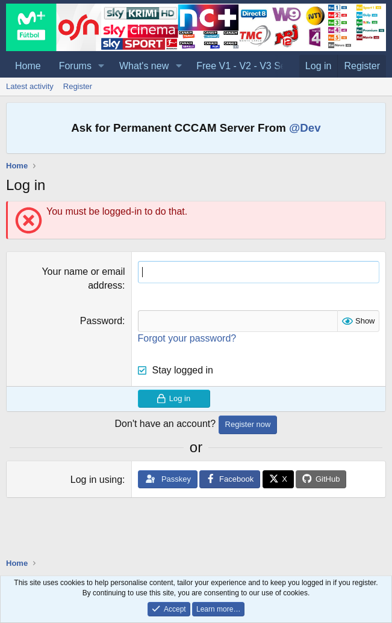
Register (77, 86)
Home (28, 66)
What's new (144, 66)
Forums (75, 66)
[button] (101, 66)
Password (101, 321)
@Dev (305, 127)
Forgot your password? (187, 338)
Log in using (96, 479)
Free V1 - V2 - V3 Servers (251, 66)
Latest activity (30, 86)
